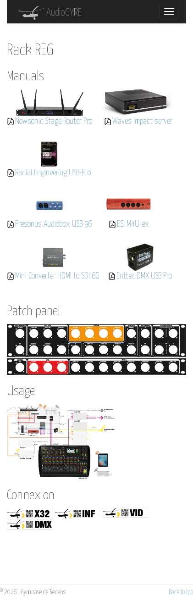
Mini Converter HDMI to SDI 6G (57, 276)
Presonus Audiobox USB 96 (53, 224)
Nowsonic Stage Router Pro (53, 121)
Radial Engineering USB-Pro (53, 173)
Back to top (181, 592)
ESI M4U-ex (133, 224)
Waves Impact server (142, 121)
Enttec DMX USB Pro (144, 276)
